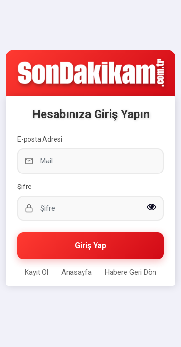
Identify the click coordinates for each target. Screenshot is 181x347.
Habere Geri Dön (130, 272)
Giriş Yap (91, 245)
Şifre (24, 186)
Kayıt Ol (36, 272)
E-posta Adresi (39, 139)
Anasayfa (76, 272)
